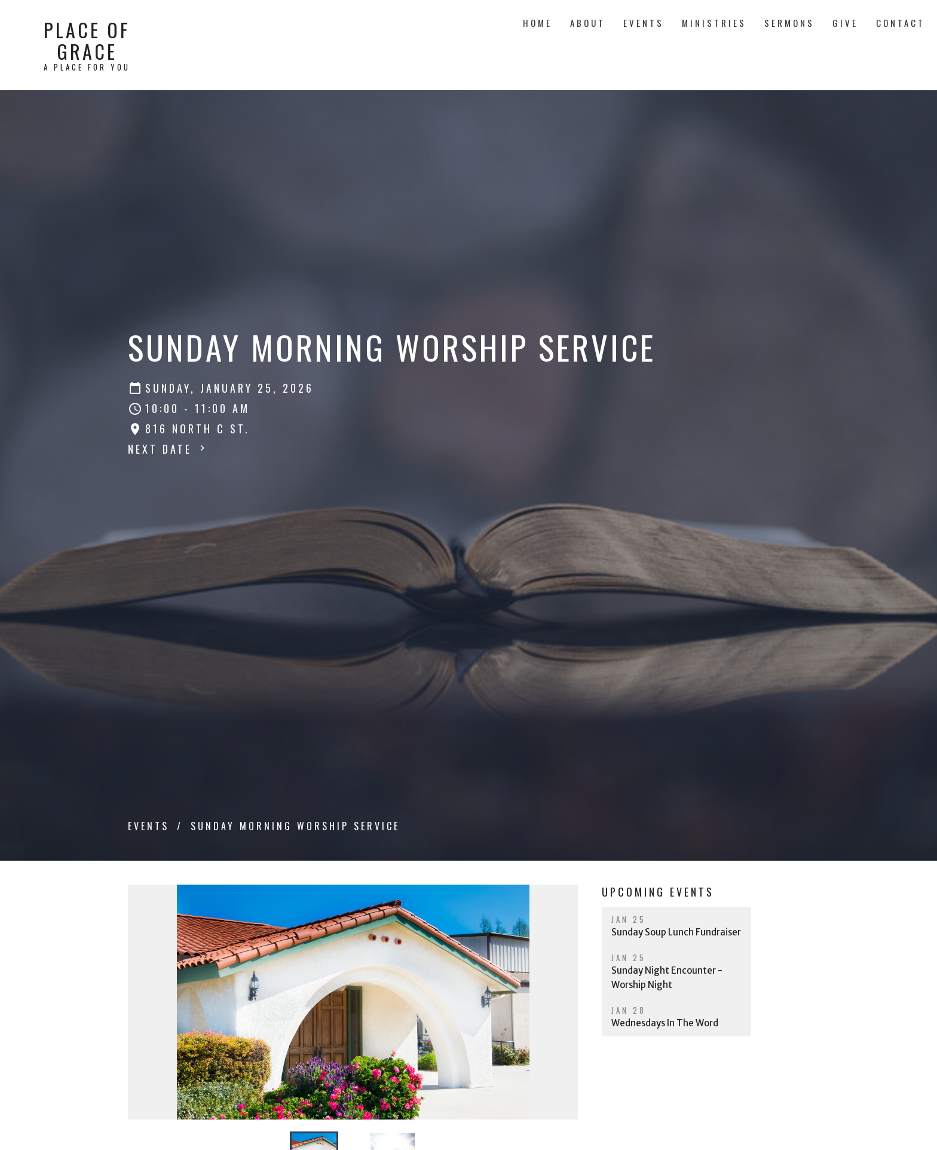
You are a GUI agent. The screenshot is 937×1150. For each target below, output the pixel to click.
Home (537, 22)
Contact (900, 22)
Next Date (168, 449)
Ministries (714, 22)
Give (845, 22)
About (587, 22)
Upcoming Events (658, 892)
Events (643, 22)
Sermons (789, 22)
